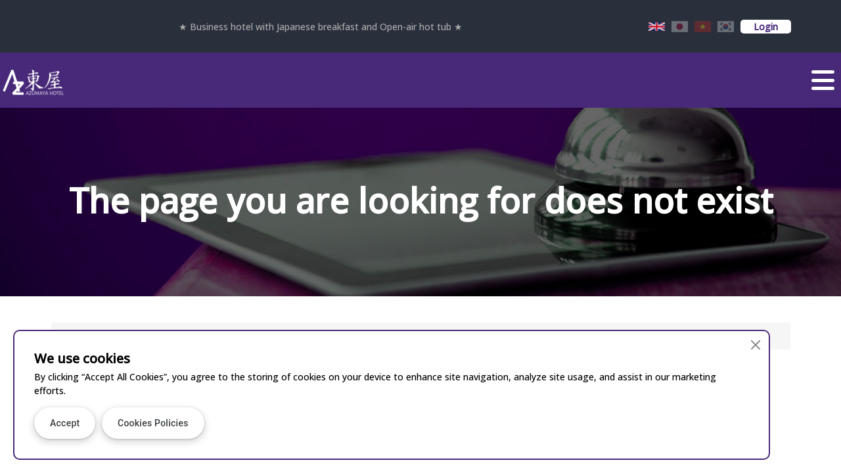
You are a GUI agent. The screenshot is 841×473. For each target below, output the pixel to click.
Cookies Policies (153, 423)
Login (766, 26)
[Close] (755, 344)
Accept (65, 423)
